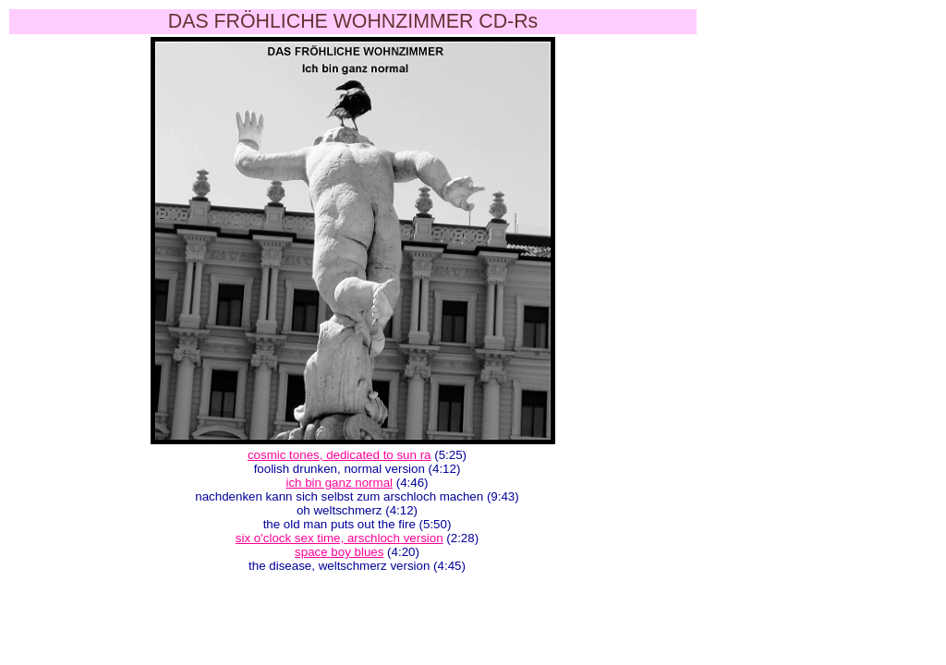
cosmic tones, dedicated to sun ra (339, 455)
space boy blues (339, 552)
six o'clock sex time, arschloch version (339, 538)
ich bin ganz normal (339, 483)
